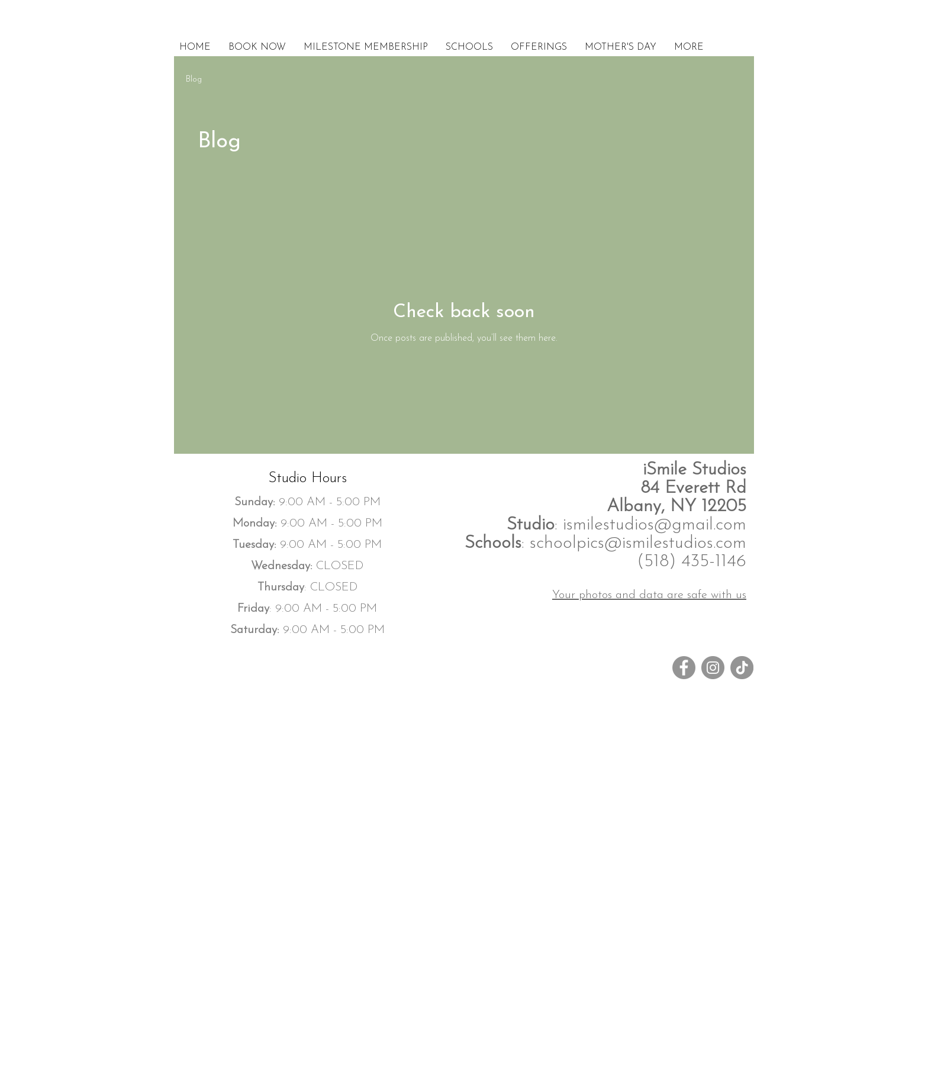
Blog (194, 79)
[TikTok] (741, 667)
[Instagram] (712, 667)
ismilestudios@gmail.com (654, 525)
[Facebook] (683, 667)
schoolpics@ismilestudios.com (638, 543)
